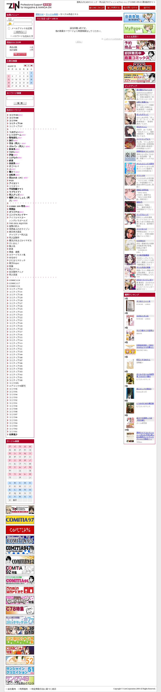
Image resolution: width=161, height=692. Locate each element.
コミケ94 (13, 394)
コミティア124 (15, 312)
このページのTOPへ (113, 39)
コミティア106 (15, 363)
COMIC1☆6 (14, 286)
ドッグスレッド (142, 214)
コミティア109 (15, 354)
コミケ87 (13, 414)
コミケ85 (13, 420)
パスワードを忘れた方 (23, 36)
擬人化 (12, 246)
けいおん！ (14, 243)
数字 (15, 500)
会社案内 (12, 689)
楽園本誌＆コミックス (145, 151)
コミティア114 (15, 340)
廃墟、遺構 (14, 252)
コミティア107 (15, 360)
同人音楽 (13, 274)
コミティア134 (15, 289)
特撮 (11, 266)
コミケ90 (13, 406)
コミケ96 (13, 389)
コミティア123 (15, 314)
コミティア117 (15, 332)
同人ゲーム (14, 269)
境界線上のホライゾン (19, 229)
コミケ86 (13, 417)
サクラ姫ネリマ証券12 (145, 330)
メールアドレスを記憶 (21, 28)
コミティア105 (15, 366)
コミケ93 (13, 397)
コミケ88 (13, 411)
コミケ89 (13, 409)
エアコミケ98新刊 (17, 386)
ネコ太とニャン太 (143, 301)
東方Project (14, 263)
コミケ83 (13, 426)
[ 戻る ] (79, 42)
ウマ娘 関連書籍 (142, 255)
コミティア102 (15, 374)
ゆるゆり (13, 257)
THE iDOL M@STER (18, 223)
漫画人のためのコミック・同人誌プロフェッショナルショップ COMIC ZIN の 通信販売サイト (116, 2)
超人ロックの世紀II (143, 389)
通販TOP (40, 14)
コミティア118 (15, 329)
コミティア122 (15, 317)
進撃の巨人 (14, 226)
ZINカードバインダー (144, 280)
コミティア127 (15, 303)
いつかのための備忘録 (145, 403)
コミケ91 (13, 403)
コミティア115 (15, 337)
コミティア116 (15, 334)
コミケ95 (13, 391)
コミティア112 (15, 346)
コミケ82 (13, 428)
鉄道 (11, 249)
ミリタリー (14, 186)
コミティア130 (15, 294)
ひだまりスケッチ (17, 260)
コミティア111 (15, 349)
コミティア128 (15, 300)
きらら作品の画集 (143, 267)
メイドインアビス (143, 139)
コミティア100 (15, 380)
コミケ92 (13, 400)
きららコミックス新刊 (145, 164)
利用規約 (24, 689)
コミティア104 (15, 369)
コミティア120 (15, 323)
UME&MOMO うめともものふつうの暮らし (145, 346)
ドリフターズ (141, 229)
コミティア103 (15, 371)
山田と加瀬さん (142, 102)
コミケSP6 (14, 383)
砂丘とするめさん (143, 360)
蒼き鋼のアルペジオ (144, 90)
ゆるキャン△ (141, 127)
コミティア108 (15, 357)
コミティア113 (15, 343)
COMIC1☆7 (14, 283)
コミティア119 (15, 326)
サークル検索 (52, 14)
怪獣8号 (139, 202)
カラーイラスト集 (17, 255)
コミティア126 (15, 306)
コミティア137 (15, 126)
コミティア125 (15, 309)
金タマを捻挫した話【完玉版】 (144, 419)
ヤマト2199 (140, 175)
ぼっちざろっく (142, 114)
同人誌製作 (14, 237)
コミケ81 (13, 431)
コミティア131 (15, 292)
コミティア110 (15, 351)
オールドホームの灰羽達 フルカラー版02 (145, 375)
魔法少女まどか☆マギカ (20, 240)
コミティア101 (15, 377)
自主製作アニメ (16, 272)
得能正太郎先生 (142, 190)
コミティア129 (15, 297)
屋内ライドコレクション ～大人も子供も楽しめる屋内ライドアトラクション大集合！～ (145, 436)
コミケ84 (13, 423)
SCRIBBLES (140, 241)
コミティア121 (15, 320)
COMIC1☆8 (14, 280)
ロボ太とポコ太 (142, 316)
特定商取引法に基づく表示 (44, 689)
